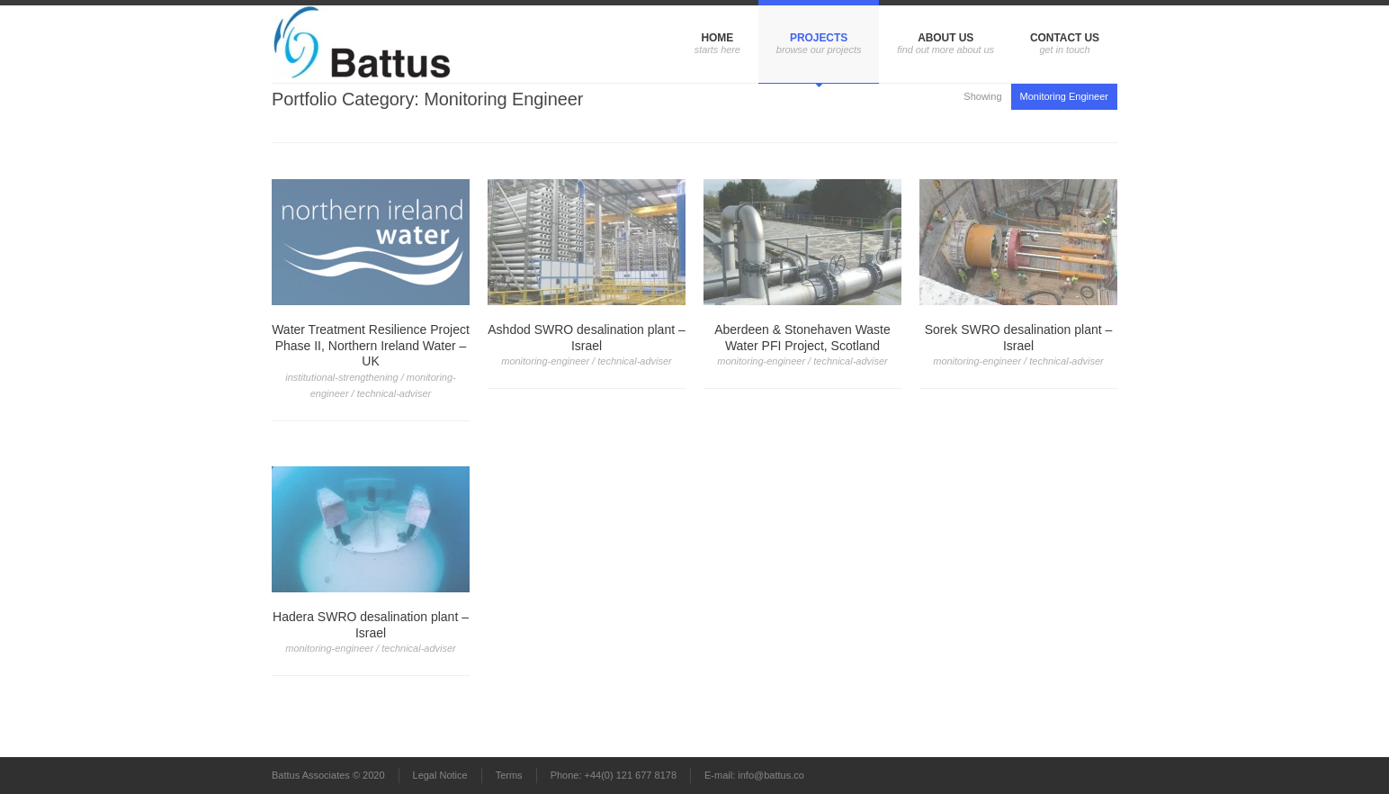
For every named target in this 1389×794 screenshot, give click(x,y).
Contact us (1064, 38)
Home (717, 38)
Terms (509, 775)
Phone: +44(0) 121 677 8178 (614, 775)
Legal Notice (440, 775)
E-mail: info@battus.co (754, 775)
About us (945, 38)
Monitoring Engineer (1064, 96)
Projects (818, 38)
